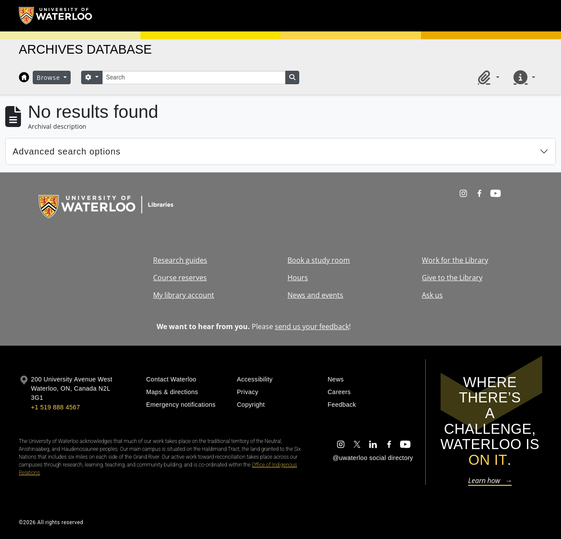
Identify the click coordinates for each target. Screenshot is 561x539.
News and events (315, 295)
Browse (49, 77)
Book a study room (318, 260)
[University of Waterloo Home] (56, 15)
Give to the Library (452, 277)
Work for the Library (455, 260)
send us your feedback (312, 326)
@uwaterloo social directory (373, 457)
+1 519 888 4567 (55, 407)
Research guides (180, 260)
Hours (297, 277)
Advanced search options (67, 151)
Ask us (432, 295)
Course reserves (180, 277)
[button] (487, 77)
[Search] (193, 77)
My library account (183, 295)
